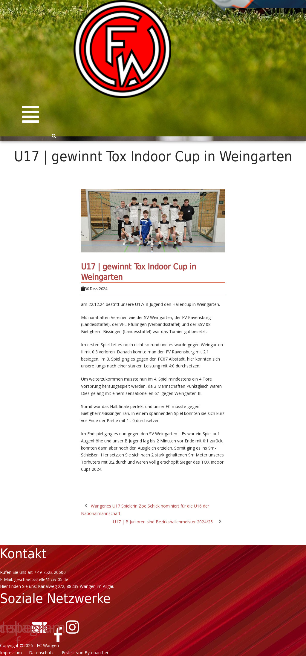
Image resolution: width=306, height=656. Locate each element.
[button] (30, 114)
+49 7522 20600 (50, 572)
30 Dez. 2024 (96, 288)
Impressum (12, 652)
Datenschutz (43, 652)
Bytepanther (96, 652)
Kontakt (23, 554)
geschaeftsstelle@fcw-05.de (41, 579)
